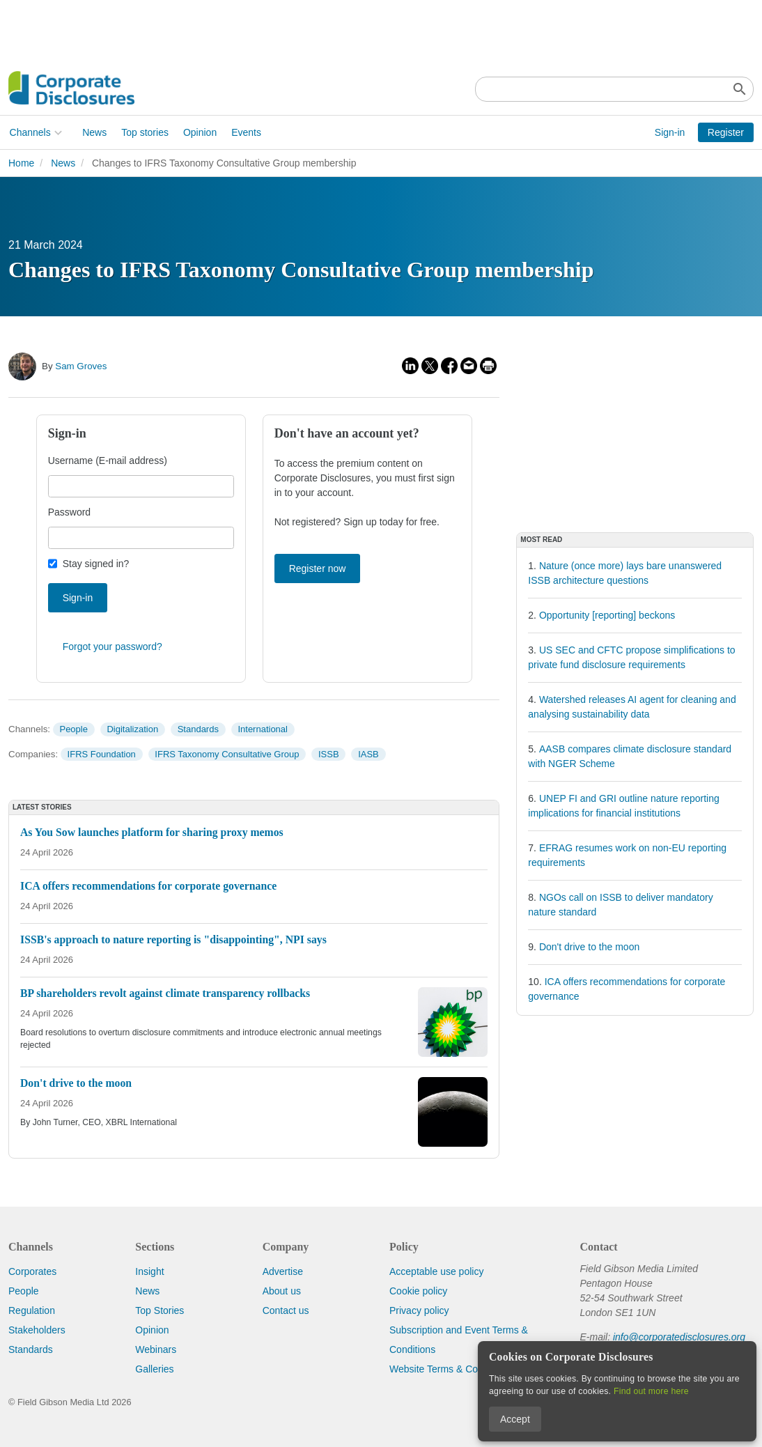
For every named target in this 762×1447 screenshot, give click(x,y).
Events (246, 132)
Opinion (198, 132)
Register (726, 132)
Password (69, 512)
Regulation (31, 1310)
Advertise (283, 1271)
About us (282, 1291)
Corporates (32, 1271)
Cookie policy (418, 1291)
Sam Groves (81, 366)
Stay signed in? (96, 563)
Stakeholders (36, 1330)
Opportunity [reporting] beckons (607, 615)
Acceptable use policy (436, 1271)
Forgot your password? (112, 646)
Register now (317, 568)
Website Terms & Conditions (450, 1369)
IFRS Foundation (102, 754)
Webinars (155, 1349)
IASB (368, 754)
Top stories (144, 132)
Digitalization (132, 729)
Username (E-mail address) (107, 460)
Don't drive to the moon (589, 946)
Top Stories (159, 1310)
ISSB (328, 754)
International (263, 729)
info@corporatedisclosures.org (679, 1336)
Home (21, 163)
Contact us (286, 1310)
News (93, 132)
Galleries (154, 1369)
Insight (149, 1271)
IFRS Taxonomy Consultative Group (227, 754)
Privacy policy (419, 1310)
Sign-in (670, 132)
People (73, 729)
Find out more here (651, 1391)
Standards (198, 729)
